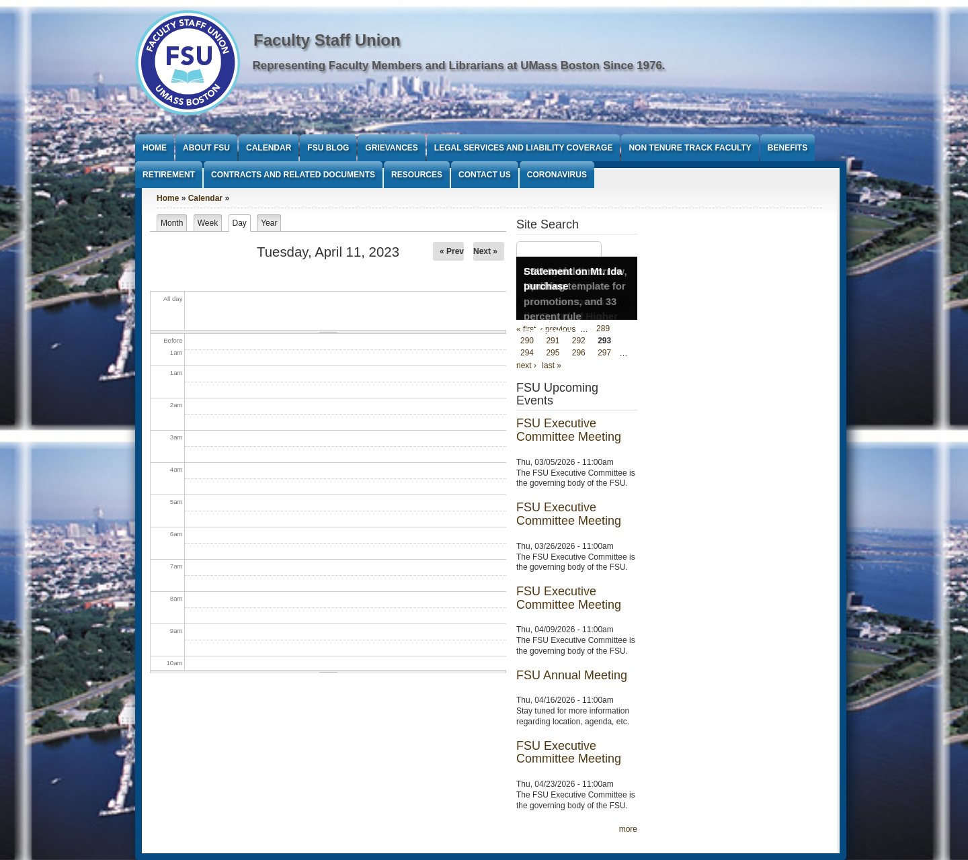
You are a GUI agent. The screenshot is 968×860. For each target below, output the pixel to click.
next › (526, 365)
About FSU (206, 148)
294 (527, 353)
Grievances (391, 148)
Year (269, 223)
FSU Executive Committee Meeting (568, 430)
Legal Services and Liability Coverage (523, 148)
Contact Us (484, 174)
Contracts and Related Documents (293, 174)
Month (172, 223)
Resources (416, 174)
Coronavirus (557, 174)
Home (155, 148)
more (628, 829)
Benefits (787, 148)
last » (551, 365)
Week (208, 223)
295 (552, 353)
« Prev (452, 251)
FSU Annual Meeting (571, 675)
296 (579, 353)
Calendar (268, 148)
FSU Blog (328, 148)
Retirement (169, 174)
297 (604, 353)
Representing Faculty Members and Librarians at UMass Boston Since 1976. (459, 65)
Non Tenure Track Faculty (690, 148)
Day (242, 223)
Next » (485, 251)
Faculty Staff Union (327, 40)
